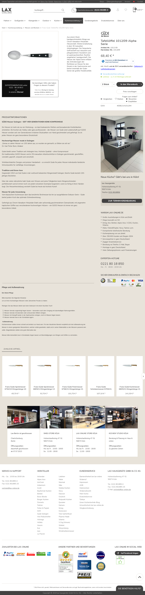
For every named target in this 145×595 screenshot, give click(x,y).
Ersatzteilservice (107, 20)
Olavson (62, 494)
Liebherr (62, 476)
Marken (7, 20)
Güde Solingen (42, 514)
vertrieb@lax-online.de (10, 488)
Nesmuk (62, 482)
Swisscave (63, 511)
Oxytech (62, 497)
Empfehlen (131, 101)
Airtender (40, 476)
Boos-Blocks (42, 497)
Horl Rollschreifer (44, 517)
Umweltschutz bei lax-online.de (92, 505)
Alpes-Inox (57, 1)
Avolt (39, 488)
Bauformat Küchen (44, 491)
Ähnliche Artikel (12, 349)
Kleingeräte (33, 20)
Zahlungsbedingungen (114, 1)
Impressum (84, 482)
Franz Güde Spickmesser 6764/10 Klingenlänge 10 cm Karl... (15, 388)
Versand (127, 1)
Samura (61, 505)
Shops (102, 1)
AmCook (40, 482)
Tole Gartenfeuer (65, 514)
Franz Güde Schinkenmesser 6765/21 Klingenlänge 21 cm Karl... (101, 388)
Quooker (62, 502)
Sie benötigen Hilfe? (129, 588)
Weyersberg (63, 528)
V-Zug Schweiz (64, 522)
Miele (61, 479)
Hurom (39, 525)
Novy (61, 491)
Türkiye (82, 499)
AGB (81, 485)
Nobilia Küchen (64, 488)
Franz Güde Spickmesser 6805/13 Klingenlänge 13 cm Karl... (44, 388)
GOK (39, 511)
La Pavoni (41, 534)
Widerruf (83, 479)
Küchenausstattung (72, 20)
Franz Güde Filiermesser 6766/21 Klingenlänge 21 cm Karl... (72, 388)
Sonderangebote (91, 20)
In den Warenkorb (131, 84)
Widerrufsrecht (85, 491)
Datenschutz (84, 488)
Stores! (20, 92)
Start (3, 28)
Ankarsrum (41, 485)
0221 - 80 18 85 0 (16, 87)
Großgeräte (19, 20)
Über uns (120, 20)
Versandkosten (67, 587)
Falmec (40, 505)
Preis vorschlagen (129, 91)
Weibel (61, 525)
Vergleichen (106, 99)
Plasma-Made (64, 517)
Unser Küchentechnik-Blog (90, 502)
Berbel (51, 1)
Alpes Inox (41, 479)
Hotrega (40, 519)
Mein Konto (84, 494)
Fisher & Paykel (43, 508)
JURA (69, 1)
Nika (60, 485)
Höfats (39, 522)
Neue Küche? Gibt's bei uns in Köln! (120, 177)
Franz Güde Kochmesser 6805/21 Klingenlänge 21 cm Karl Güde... (129, 388)
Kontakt (140, 1)
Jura (38, 531)
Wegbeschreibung (87, 508)
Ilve (46, 1)
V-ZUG (64, 1)
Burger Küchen (43, 499)
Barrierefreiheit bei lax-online (91, 476)
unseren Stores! (49, 94)
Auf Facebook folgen (127, 553)
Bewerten (131, 99)
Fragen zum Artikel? (129, 97)
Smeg (43, 1)
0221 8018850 (114, 192)
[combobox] (49, 10)
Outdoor (46, 20)
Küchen (57, 20)
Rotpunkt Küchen (65, 499)
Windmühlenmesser (66, 531)
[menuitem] (49, 10)
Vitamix (61, 519)
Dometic (40, 502)
